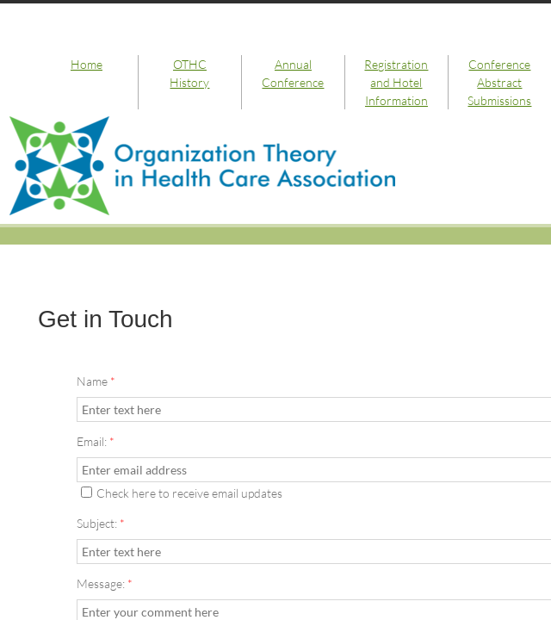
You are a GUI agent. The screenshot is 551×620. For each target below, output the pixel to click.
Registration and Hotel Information (396, 82)
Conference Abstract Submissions (499, 82)
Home (86, 64)
